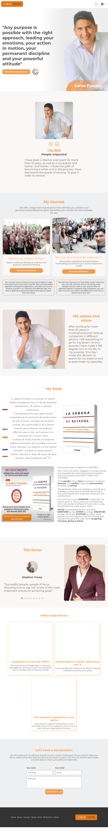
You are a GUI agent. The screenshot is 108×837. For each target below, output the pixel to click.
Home (13, 817)
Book (40, 817)
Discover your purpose (16, 72)
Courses (26, 817)
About (19, 817)
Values (33, 817)
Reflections (47, 817)
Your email (59, 786)
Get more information (26, 280)
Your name (31, 786)
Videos (56, 817)
